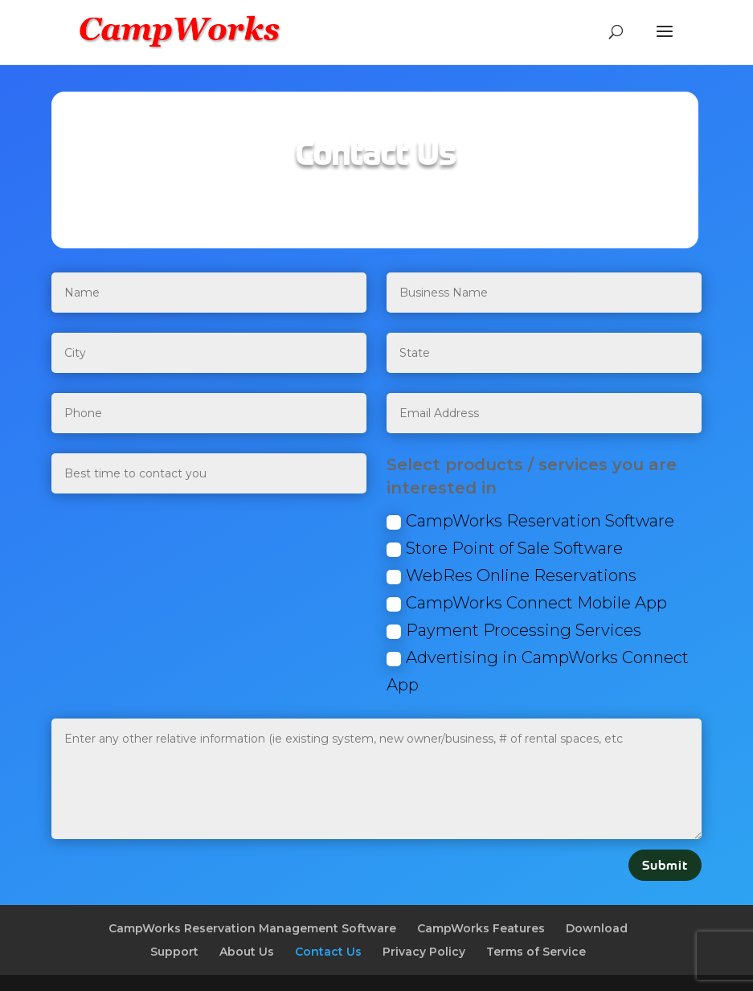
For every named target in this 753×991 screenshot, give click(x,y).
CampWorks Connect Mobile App (527, 602)
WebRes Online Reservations (511, 575)
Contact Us (328, 951)
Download (597, 928)
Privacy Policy (424, 951)
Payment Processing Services (514, 630)
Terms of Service (536, 951)
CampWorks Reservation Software (530, 520)
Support (174, 951)
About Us (246, 951)
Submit (665, 865)
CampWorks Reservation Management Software (252, 928)
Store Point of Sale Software (505, 548)
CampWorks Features (481, 928)
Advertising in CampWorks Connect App (538, 671)
